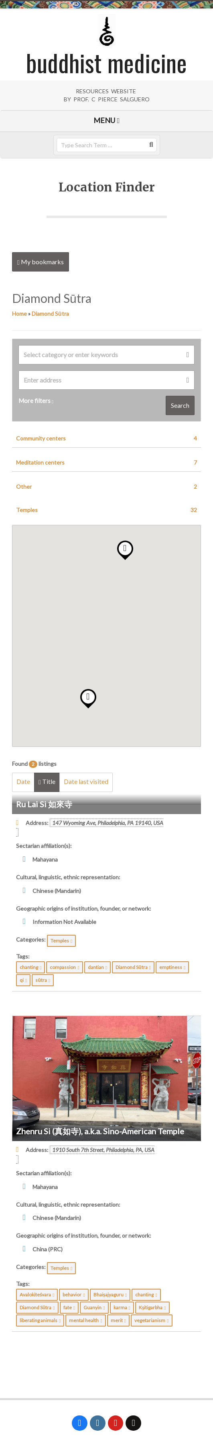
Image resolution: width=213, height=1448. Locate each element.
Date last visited (86, 781)
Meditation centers (106, 462)
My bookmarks (40, 262)
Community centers (106, 438)
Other (106, 487)
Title (47, 781)
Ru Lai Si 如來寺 (44, 804)
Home (19, 313)
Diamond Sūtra (50, 313)
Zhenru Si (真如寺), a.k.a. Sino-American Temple (100, 1131)
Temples (106, 510)
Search (180, 405)
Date (23, 781)
